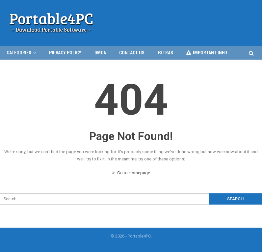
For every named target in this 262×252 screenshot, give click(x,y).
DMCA (100, 52)
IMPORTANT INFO (206, 52)
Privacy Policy (65, 52)
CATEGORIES (19, 52)
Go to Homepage (131, 172)
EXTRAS (165, 52)
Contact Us (131, 52)
